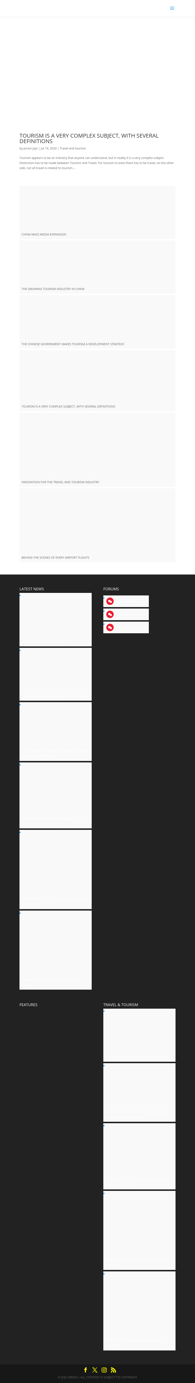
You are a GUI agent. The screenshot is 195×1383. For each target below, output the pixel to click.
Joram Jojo (30, 148)
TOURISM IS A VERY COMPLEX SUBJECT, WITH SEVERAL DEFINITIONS (89, 138)
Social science (127, 601)
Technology (126, 614)
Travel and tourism (73, 148)
